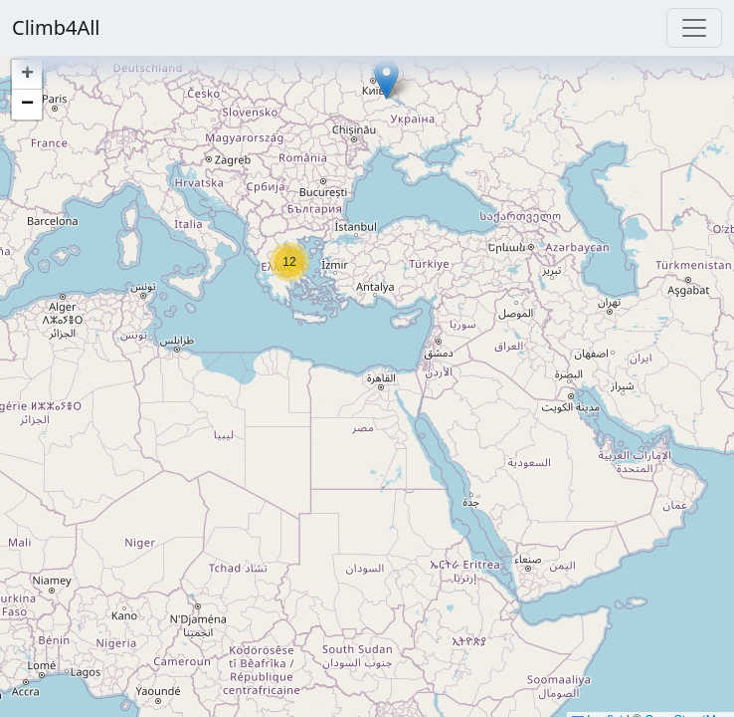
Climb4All (56, 27)
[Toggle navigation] (694, 28)
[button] (386, 79)
